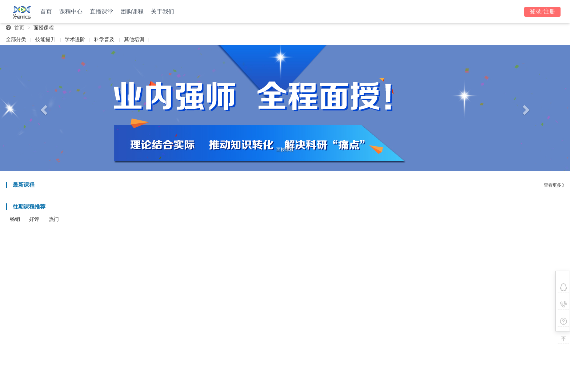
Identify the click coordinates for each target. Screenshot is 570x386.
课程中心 (71, 11)
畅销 (15, 219)
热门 (54, 219)
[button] (42, 108)
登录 (535, 11)
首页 (46, 11)
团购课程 (132, 11)
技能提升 (45, 39)
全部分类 (16, 39)
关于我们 (162, 11)
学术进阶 (75, 39)
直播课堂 (101, 11)
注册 (549, 11)
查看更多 (554, 185)
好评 (34, 219)
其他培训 (134, 39)
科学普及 (104, 39)
